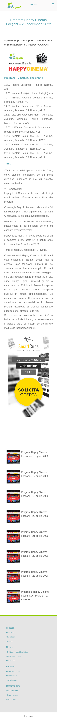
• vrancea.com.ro (13, 671)
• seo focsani (11, 699)
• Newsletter (11, 633)
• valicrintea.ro (11, 680)
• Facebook (10, 637)
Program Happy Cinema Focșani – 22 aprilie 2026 (34, 554)
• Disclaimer (11, 660)
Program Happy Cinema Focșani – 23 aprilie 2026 (34, 574)
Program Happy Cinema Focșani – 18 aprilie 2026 (34, 454)
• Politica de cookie (13, 656)
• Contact (9, 641)
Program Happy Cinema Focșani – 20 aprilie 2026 (34, 514)
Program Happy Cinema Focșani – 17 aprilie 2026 (34, 474)
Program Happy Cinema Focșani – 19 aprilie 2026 (34, 494)
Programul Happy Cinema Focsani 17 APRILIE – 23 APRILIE (35, 595)
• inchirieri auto (12, 691)
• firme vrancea (12, 695)
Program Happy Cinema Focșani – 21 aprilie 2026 (34, 534)
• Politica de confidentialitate (17, 652)
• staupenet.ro (11, 676)
